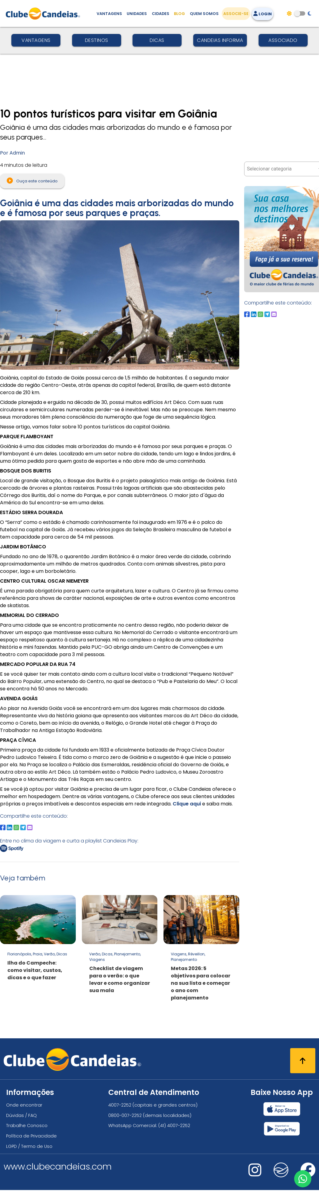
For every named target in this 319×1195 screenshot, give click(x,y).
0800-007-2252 (125, 1115)
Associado (283, 40)
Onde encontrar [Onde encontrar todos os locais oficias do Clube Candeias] (24, 1105)
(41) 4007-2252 (174, 1125)
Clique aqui (187, 803)
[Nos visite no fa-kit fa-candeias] (281, 1175)
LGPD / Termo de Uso (29, 1146)
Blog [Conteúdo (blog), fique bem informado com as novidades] (179, 13)
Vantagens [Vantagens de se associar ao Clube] (109, 13)
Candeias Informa (220, 40)
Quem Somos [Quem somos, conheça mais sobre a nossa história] (204, 13)
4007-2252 (119, 1105)
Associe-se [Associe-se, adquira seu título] (235, 13)
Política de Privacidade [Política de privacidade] (31, 1136)
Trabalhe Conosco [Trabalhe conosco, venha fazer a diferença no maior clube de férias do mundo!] (27, 1125)
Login (262, 14)
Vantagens (36, 40)
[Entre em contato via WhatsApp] (302, 1178)
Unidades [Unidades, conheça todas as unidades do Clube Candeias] (137, 13)
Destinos (96, 40)
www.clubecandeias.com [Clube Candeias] (58, 1166)
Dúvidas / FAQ (21, 1115)
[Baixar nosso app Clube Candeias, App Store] (281, 1109)
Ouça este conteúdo (32, 180)
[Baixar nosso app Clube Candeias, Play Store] (282, 1129)
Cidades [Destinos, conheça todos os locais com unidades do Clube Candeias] (160, 13)
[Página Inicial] (44, 13)
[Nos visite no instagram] (254, 1174)
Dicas (157, 40)
